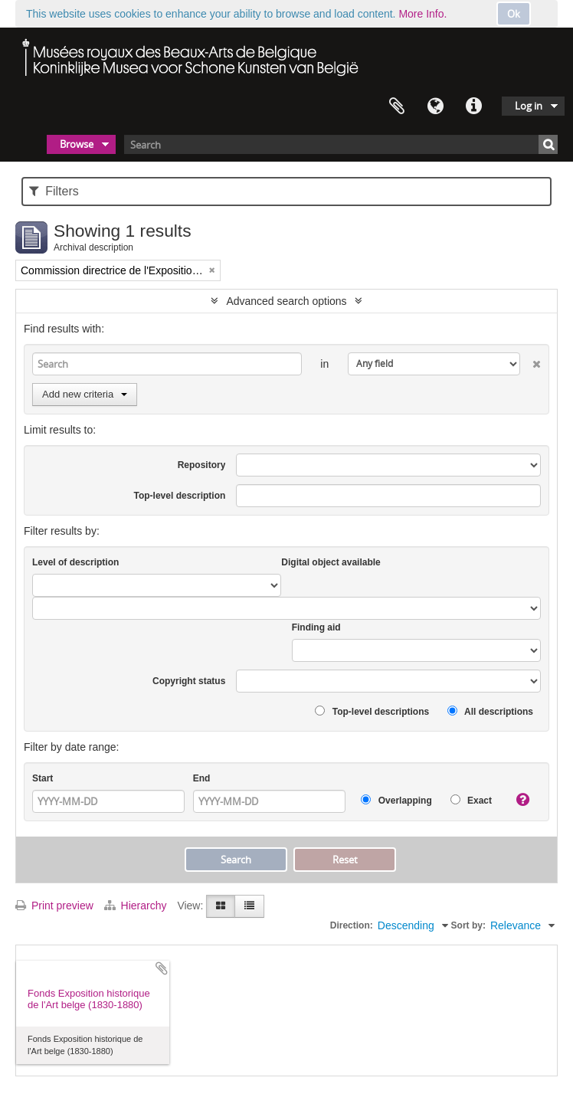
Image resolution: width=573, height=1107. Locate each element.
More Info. (422, 14)
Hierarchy (137, 905)
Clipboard (397, 106)
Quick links (473, 106)
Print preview (54, 905)
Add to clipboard (161, 968)
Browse (76, 144)
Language (435, 106)
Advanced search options (286, 301)
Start (42, 778)
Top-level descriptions (372, 711)
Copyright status (188, 681)
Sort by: (468, 925)
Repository (202, 465)
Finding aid (316, 627)
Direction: (351, 925)
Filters (54, 191)
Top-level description (180, 495)
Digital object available (330, 562)
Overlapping (396, 800)
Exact (471, 800)
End (202, 778)
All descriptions (490, 711)
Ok (513, 14)
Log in (528, 106)
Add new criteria (84, 394)
